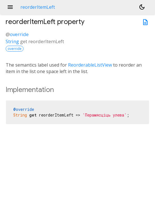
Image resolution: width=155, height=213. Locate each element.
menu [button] (10, 7)
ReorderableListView (90, 65)
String (12, 41)
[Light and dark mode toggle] (141, 7)
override (19, 34)
